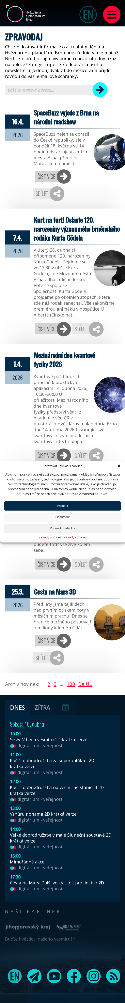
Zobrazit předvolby (62, 528)
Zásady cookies (50, 537)
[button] (119, 466)
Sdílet (42, 194)
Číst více (46, 176)
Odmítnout (62, 517)
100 (71, 684)
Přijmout (62, 506)
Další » (85, 684)
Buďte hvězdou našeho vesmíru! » (40, 939)
